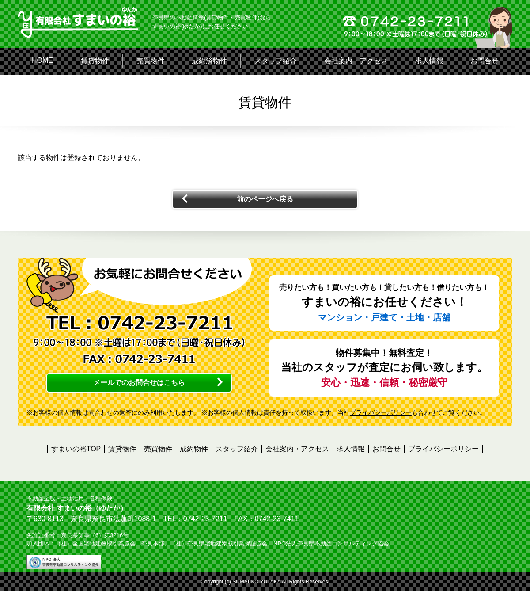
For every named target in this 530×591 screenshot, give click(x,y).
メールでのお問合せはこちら (139, 382)
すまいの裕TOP (76, 449)
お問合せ (484, 61)
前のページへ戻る (265, 199)
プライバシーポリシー (381, 412)
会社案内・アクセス (356, 61)
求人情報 (429, 61)
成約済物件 (209, 61)
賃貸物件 (95, 61)
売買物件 (150, 61)
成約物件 (194, 449)
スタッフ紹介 (275, 61)
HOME (42, 60)
